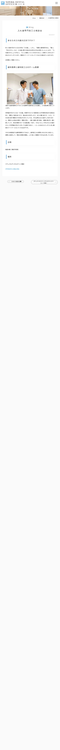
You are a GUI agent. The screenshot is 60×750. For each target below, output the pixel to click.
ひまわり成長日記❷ (16, 181)
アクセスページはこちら (12, 168)
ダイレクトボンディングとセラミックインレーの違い (44, 182)
